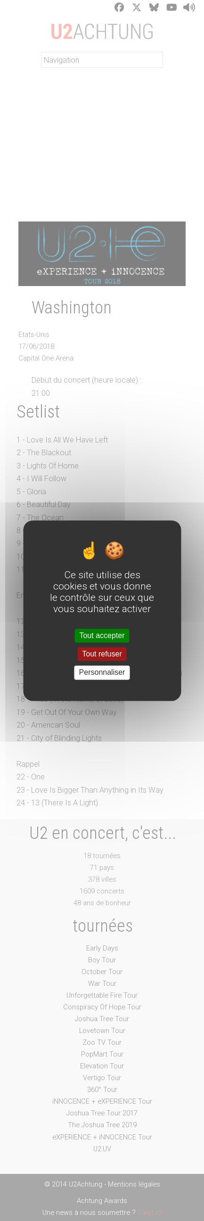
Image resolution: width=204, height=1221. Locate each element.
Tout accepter (101, 635)
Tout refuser (102, 654)
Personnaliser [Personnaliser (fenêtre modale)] (102, 673)
